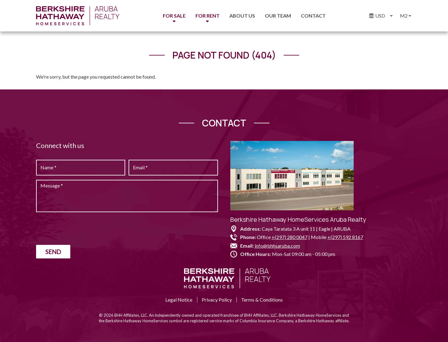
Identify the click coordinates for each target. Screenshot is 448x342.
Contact (313, 16)
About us (242, 16)
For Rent (207, 16)
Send (53, 251)
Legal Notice (178, 300)
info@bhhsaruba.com (277, 246)
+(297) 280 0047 (289, 237)
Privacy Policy (217, 300)
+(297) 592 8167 (345, 237)
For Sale (174, 16)
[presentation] (83, 228)
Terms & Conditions (262, 300)
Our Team (278, 16)
